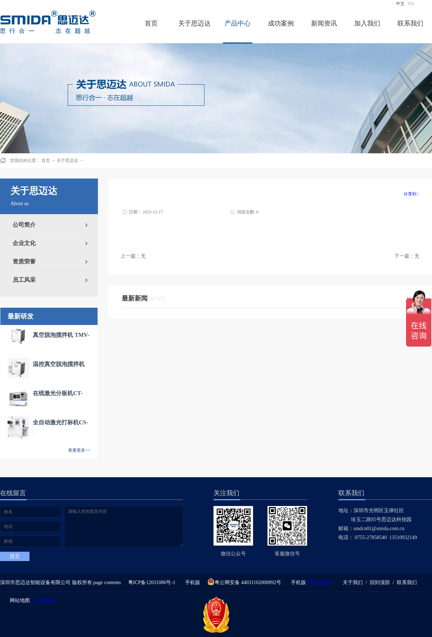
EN (411, 3)
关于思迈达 (67, 160)
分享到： (412, 193)
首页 (151, 23)
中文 (400, 3)
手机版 (191, 582)
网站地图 (18, 600)
